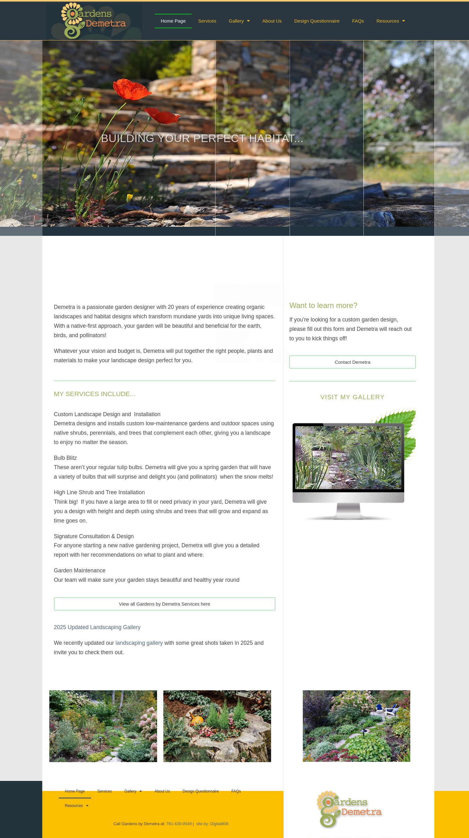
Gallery (239, 20)
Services (207, 21)
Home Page (173, 21)
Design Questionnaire (317, 21)
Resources (391, 20)
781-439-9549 (179, 823)
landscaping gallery (139, 643)
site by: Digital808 (212, 823)
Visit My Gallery (352, 397)
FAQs (358, 21)
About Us (272, 21)
